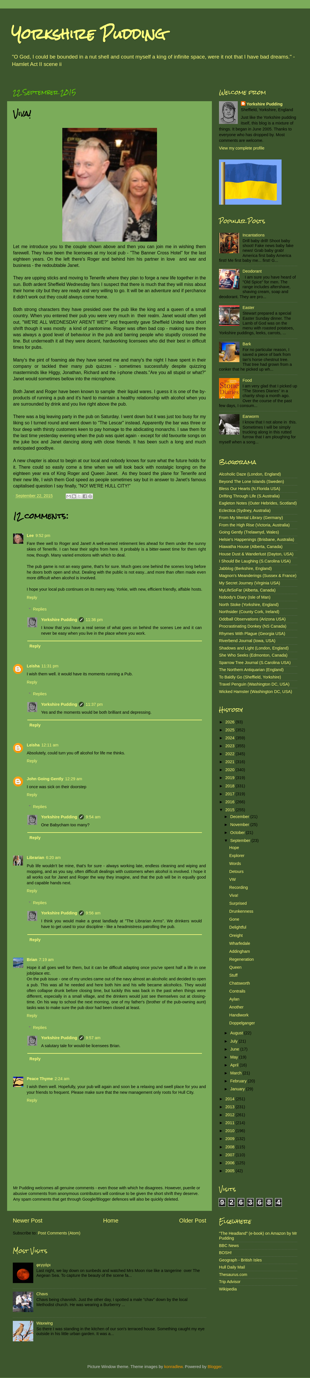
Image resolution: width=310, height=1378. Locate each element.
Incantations (254, 235)
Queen (235, 967)
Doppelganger (242, 1023)
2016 (230, 802)
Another (236, 1007)
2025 (230, 730)
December (240, 816)
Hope (234, 847)
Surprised (238, 903)
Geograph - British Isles (240, 1260)
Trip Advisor (229, 1281)
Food (247, 380)
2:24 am (62, 1078)
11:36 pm (94, 619)
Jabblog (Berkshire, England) (245, 568)
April (235, 1065)
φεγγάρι (43, 1265)
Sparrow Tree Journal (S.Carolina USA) (255, 662)
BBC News (229, 1245)
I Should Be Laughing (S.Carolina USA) (255, 561)
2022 (230, 754)
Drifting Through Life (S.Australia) (249, 496)
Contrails (237, 991)
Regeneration (241, 959)
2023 (230, 746)
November (240, 824)
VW (232, 879)
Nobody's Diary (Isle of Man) (244, 597)
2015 (230, 810)
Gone (234, 919)
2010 (230, 1130)
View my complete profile (241, 148)
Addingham (239, 951)
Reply (32, 597)
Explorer (237, 855)
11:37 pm (94, 704)
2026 (230, 722)
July (234, 1041)
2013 (230, 1107)
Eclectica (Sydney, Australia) (244, 510)
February (239, 1081)
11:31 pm (50, 666)
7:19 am (46, 959)
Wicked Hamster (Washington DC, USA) (255, 691)
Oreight (236, 935)
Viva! (233, 895)
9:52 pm (43, 535)
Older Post (192, 1220)
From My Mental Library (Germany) (251, 517)
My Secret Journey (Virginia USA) (249, 583)
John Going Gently (45, 779)
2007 (230, 1155)
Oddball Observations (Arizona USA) (252, 619)
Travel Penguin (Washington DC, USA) (254, 684)
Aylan (234, 999)
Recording (238, 887)
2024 (230, 738)
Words (235, 863)
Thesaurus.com (233, 1274)
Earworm (251, 416)
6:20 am (53, 857)
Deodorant (252, 271)
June (235, 1049)
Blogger (215, 1366)
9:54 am (93, 817)
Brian (32, 959)
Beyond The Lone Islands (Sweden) (251, 481)
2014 (230, 1099)
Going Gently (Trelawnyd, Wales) (249, 532)
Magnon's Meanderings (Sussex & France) (257, 575)
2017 (230, 794)
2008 (230, 1147)
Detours (236, 871)
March (236, 1073)
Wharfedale (239, 943)
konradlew (173, 1366)
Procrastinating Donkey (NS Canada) (252, 626)
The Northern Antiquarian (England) (251, 669)
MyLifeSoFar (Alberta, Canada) (247, 590)
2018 (230, 786)
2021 (230, 761)
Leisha (33, 666)
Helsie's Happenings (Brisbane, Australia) (256, 539)
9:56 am (93, 913)
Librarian (35, 857)
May (234, 1057)
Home (111, 1220)
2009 (230, 1138)
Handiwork (239, 1015)
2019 (230, 777)
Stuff (233, 975)
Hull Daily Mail (232, 1267)
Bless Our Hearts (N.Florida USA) (249, 488)
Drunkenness (241, 911)
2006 (230, 1163)
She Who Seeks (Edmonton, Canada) (253, 655)
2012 (230, 1115)
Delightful (237, 927)
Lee (30, 535)
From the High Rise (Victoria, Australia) (254, 525)
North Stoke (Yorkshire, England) (249, 604)
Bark (247, 344)
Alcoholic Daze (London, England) (250, 474)
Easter (249, 307)
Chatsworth (239, 983)
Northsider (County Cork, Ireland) (249, 611)
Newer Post (27, 1220)
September (240, 840)
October (238, 832)
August (237, 1033)
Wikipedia (228, 1289)
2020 (230, 769)
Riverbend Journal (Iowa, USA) (247, 640)
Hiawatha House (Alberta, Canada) (250, 546)
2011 (230, 1122)
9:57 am (93, 1037)
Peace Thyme (40, 1078)
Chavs (42, 1294)
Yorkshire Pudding (88, 34)
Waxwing (44, 1323)
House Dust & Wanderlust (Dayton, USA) (256, 554)
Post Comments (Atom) (59, 1233)
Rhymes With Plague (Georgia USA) (252, 633)
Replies (40, 609)
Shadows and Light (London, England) (254, 648)
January (238, 1089)
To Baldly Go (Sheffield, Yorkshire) (250, 677)
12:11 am (50, 745)
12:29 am (73, 779)
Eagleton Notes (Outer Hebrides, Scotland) (258, 503)
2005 (230, 1171)
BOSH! (225, 1252)
